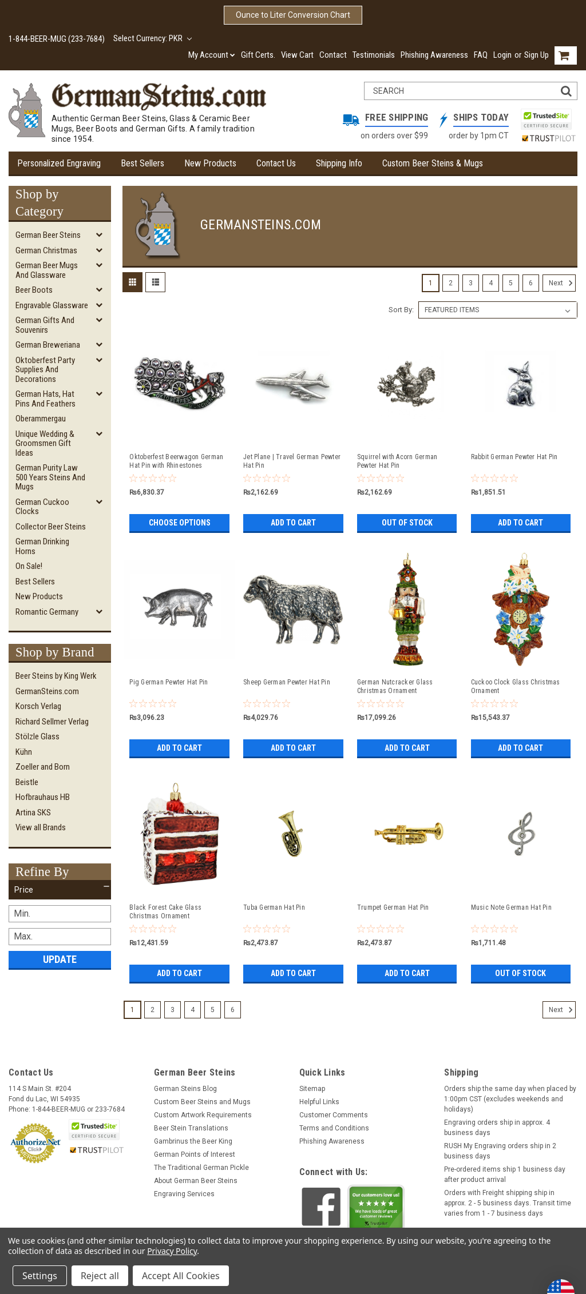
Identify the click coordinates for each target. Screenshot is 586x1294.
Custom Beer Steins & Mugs (432, 163)
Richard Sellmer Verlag (52, 721)
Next (562, 283)
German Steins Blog (185, 1089)
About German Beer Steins (195, 1181)
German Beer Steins (48, 235)
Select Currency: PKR (152, 38)
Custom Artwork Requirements (203, 1115)
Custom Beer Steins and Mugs (202, 1102)
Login (502, 55)
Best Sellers (142, 163)
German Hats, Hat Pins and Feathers (45, 399)
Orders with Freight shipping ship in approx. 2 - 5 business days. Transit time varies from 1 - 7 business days (507, 1203)
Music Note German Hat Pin (511, 907)
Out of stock (407, 522)
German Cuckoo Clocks (42, 507)
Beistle (26, 782)
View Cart (297, 55)
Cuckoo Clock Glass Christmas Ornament (515, 686)
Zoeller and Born (42, 767)
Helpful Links (319, 1102)
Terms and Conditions (334, 1128)
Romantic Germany (46, 612)
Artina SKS (33, 812)
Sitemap (312, 1089)
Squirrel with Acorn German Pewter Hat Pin (397, 461)
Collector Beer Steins (50, 526)
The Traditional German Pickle (201, 1168)
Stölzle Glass (37, 736)
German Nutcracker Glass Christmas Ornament (395, 686)
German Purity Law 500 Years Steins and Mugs (50, 477)
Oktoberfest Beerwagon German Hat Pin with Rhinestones (176, 461)
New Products (210, 163)
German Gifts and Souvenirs (44, 325)
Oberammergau (40, 418)
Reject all (100, 1275)
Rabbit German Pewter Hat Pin (514, 457)
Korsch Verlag (38, 706)
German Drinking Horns (42, 546)
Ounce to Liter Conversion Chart (293, 14)
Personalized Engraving (59, 163)
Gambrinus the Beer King (193, 1141)
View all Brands (40, 827)
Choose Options (180, 522)
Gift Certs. (258, 55)
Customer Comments (333, 1115)
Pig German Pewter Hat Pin (168, 682)
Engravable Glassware (51, 305)
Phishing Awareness (434, 55)
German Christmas (46, 250)
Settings (39, 1275)
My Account (211, 55)
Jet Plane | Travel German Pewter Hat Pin (291, 461)
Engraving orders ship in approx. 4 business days (497, 1127)
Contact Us (276, 163)
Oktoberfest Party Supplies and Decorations (45, 369)
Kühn (23, 752)
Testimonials (374, 55)
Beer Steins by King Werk (56, 676)
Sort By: (401, 309)
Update (60, 959)
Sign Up (536, 55)
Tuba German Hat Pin (274, 907)
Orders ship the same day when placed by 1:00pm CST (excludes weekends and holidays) (510, 1099)
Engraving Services (184, 1194)
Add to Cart (293, 522)
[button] (60, 889)
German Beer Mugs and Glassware (46, 270)
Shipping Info (339, 163)
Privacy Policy (172, 1250)
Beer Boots (34, 290)
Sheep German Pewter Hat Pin (286, 682)
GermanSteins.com (47, 691)
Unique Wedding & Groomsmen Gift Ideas (44, 443)
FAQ (481, 55)
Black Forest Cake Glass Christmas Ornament (165, 911)
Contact (333, 55)
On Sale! (28, 566)
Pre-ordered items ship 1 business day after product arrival (504, 1174)
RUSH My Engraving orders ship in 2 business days (500, 1151)
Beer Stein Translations (191, 1128)
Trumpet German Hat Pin (393, 907)
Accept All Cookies (181, 1275)
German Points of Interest (194, 1154)
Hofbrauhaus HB (42, 797)
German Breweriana (47, 345)
